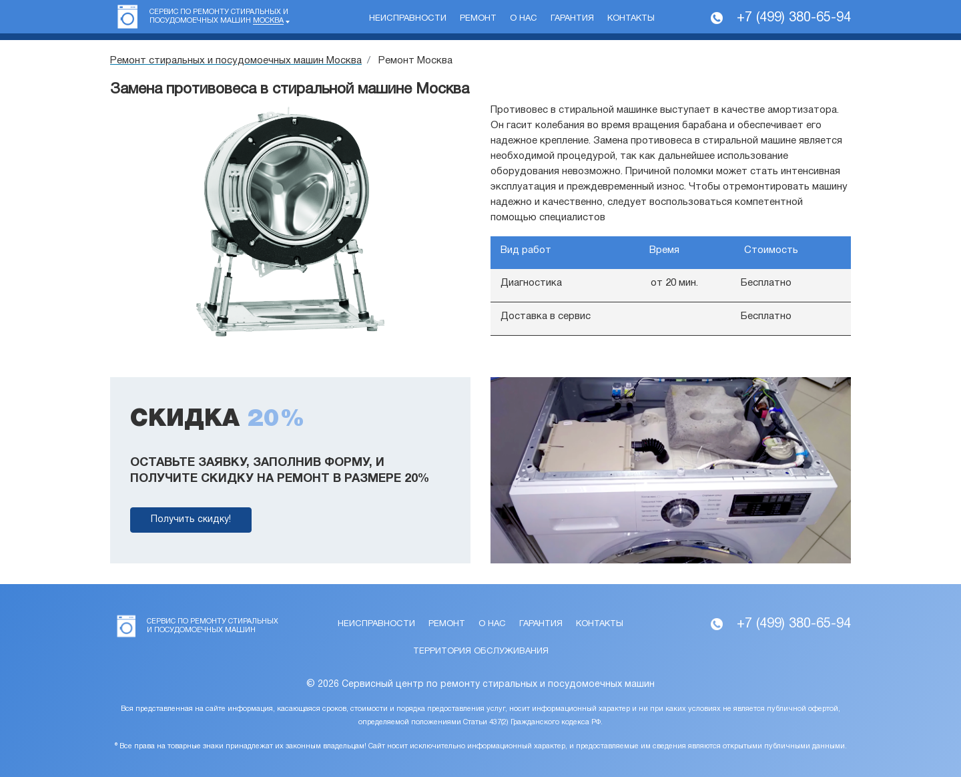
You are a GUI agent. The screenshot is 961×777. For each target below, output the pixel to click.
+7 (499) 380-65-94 (794, 18)
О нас (523, 19)
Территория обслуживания (481, 652)
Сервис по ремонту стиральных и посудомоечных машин (218, 17)
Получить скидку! (191, 519)
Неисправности (407, 19)
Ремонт (478, 19)
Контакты (631, 19)
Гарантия (572, 19)
